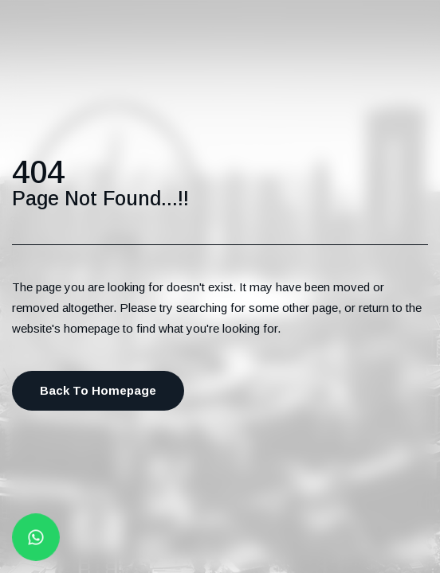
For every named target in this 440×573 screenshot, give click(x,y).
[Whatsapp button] (36, 537)
